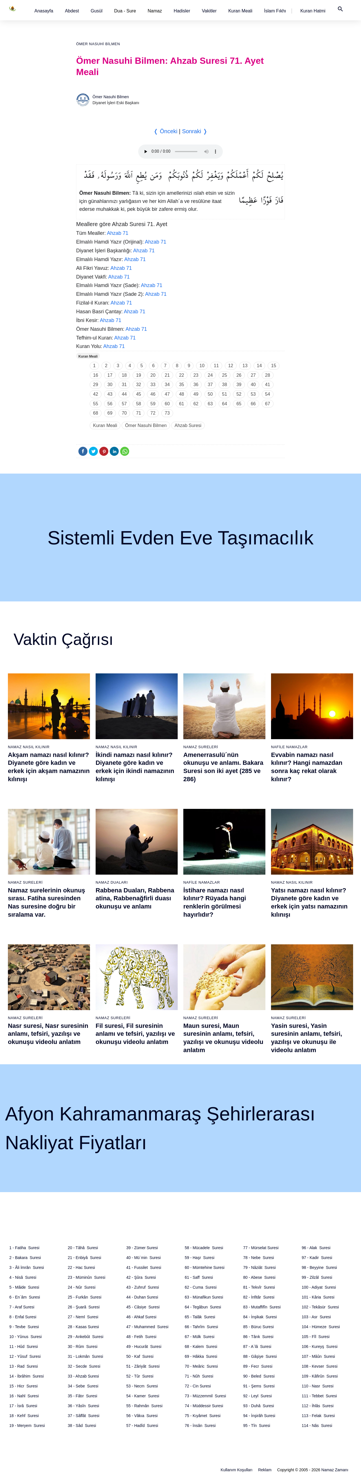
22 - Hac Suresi (81, 1267)
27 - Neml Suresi (83, 1317)
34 (167, 384)
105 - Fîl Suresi (316, 1336)
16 (95, 375)
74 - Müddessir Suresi (204, 1406)
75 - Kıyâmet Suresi (203, 1415)
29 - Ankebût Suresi (85, 1336)
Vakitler (209, 10)
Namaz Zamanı (334, 1470)
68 (95, 413)
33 (152, 384)
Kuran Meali (240, 10)
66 (253, 403)
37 (210, 384)
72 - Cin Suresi (198, 1386)
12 (230, 365)
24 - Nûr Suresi (81, 1287)
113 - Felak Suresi (318, 1415)
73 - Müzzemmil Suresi (205, 1396)
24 (210, 375)
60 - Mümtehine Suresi (204, 1267)
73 (167, 413)
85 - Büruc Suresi (258, 1326)
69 (110, 413)
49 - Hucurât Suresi (144, 1346)
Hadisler (182, 10)
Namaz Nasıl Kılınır (29, 747)
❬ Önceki (165, 131)
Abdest (72, 10)
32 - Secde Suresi (84, 1366)
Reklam (264, 1470)
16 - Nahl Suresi (24, 1396)
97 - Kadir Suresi (317, 1257)
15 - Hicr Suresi (23, 1386)
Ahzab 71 (117, 233)
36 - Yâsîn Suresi (83, 1406)
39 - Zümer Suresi (142, 1247)
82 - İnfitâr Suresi (258, 1297)
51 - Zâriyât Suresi (143, 1366)
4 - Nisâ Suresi (22, 1277)
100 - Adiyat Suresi (319, 1287)
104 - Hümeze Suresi (321, 1326)
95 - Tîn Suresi (256, 1425)
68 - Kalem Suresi (201, 1346)
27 (253, 375)
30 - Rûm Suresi (82, 1346)
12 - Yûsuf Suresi (25, 1356)
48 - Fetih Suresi (141, 1336)
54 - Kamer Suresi (142, 1396)
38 (224, 384)
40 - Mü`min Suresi (143, 1257)
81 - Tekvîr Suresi (259, 1287)
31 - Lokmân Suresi (85, 1356)
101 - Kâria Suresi (318, 1297)
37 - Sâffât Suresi (83, 1415)
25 (224, 375)
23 (196, 375)
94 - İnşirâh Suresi (259, 1415)
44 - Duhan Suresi (142, 1297)
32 (138, 384)
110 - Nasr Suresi (318, 1386)
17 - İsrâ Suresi (23, 1406)
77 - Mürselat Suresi (260, 1247)
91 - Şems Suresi (258, 1386)
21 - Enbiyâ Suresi (84, 1257)
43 (110, 394)
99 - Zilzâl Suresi (317, 1277)
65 (238, 403)
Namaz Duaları (112, 882)
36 (196, 384)
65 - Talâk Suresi (200, 1317)
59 (152, 403)
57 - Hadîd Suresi (142, 1425)
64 (224, 403)
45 (138, 394)
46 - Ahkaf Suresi (141, 1317)
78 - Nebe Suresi (258, 1257)
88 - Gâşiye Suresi (260, 1356)
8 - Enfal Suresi (22, 1317)
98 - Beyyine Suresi (319, 1267)
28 (267, 375)
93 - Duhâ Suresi (258, 1406)
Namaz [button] (155, 10)
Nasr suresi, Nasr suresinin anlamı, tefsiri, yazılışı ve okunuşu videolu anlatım (48, 1033)
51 (224, 394)
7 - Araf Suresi (21, 1307)
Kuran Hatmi (312, 10)
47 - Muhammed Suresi (147, 1326)
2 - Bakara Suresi (25, 1257)
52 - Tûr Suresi (139, 1376)
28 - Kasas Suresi (83, 1326)
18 (124, 375)
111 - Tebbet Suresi (319, 1396)
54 (267, 394)
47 (167, 394)
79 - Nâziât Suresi (259, 1267)
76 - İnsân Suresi (200, 1425)
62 (196, 403)
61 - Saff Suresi (199, 1277)
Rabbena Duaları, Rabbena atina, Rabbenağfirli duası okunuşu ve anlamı (135, 898)
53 (253, 394)
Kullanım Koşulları (236, 1470)
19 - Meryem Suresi (27, 1425)
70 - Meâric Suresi (201, 1366)
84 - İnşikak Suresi (260, 1317)
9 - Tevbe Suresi (24, 1326)
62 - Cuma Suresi (201, 1287)
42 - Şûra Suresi (141, 1277)
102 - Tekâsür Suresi (320, 1307)
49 (196, 394)
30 (110, 384)
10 (201, 365)
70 (124, 413)
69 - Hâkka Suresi (201, 1356)
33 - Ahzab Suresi (83, 1376)
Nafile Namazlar (289, 747)
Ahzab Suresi (188, 425)
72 (152, 413)
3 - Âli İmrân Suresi (26, 1267)
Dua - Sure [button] (125, 10)
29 (95, 384)
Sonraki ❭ (194, 131)
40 (253, 384)
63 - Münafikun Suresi (204, 1297)
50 (210, 394)
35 (181, 384)
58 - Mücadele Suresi (204, 1247)
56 (110, 403)
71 (138, 413)
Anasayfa (43, 10)
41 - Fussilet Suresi (143, 1267)
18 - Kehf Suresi (24, 1415)
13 (245, 365)
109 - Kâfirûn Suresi (320, 1376)
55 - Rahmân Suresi (144, 1406)
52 (238, 394)
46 (152, 394)
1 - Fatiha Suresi (24, 1247)
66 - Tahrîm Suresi (201, 1326)
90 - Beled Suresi (258, 1376)
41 (267, 384)
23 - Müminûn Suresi (86, 1277)
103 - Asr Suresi (316, 1317)
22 (181, 375)
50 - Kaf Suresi (140, 1356)
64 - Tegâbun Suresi (203, 1307)
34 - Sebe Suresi (83, 1386)
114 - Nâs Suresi (317, 1425)
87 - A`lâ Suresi (257, 1346)
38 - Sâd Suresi (82, 1425)
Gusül (96, 10)
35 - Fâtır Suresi (82, 1396)
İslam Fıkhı (275, 10)
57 (124, 403)
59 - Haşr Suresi (199, 1257)
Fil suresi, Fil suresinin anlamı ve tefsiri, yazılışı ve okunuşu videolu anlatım (135, 1033)
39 (238, 384)
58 (138, 403)
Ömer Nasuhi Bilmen (98, 44)
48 (181, 394)
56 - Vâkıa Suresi (142, 1415)
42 (95, 394)
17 (110, 375)
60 (167, 403)
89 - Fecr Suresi (257, 1366)
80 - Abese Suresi (259, 1277)
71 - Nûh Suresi (199, 1376)
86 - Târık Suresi (258, 1336)
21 (167, 375)
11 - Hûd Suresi (23, 1346)
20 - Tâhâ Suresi (83, 1247)
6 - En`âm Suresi (24, 1297)
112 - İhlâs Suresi (318, 1406)
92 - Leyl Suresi (257, 1396)
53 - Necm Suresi (142, 1386)
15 (273, 365)
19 (138, 375)
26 (238, 375)
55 (95, 403)
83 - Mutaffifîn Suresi (262, 1307)
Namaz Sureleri (200, 747)
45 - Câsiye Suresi (143, 1307)
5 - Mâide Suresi (24, 1287)
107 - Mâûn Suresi (318, 1356)
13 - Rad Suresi (23, 1366)
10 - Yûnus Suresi (25, 1336)
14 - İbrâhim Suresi (26, 1376)
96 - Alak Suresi (316, 1247)
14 (259, 365)
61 (181, 403)
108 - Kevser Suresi (320, 1366)
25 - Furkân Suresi (84, 1297)
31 (124, 384)
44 (124, 394)
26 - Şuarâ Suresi (84, 1307)
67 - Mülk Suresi (199, 1336)
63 (210, 403)
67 (267, 403)
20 (152, 375)
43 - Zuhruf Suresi (142, 1287)
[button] (43, 10)
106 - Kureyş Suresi (320, 1346)
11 (216, 365)
